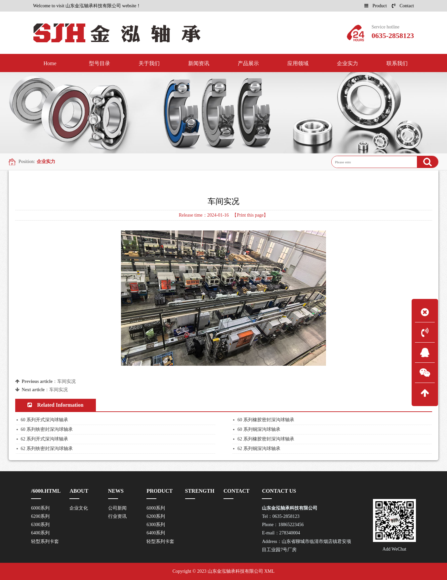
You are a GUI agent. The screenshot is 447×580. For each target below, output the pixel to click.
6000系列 (40, 508)
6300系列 (40, 524)
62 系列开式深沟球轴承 (44, 438)
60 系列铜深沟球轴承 (258, 429)
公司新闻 (117, 508)
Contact (403, 5)
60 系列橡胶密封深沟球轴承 (265, 419)
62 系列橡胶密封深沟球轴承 (265, 438)
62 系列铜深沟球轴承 (258, 448)
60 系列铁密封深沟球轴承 (47, 429)
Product (375, 5)
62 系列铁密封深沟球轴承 (47, 448)
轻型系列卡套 (45, 541)
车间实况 (66, 381)
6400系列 (40, 532)
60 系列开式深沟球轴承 (44, 419)
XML (269, 571)
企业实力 (46, 161)
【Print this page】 (250, 215)
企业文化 (78, 508)
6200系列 (40, 516)
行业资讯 (117, 516)
